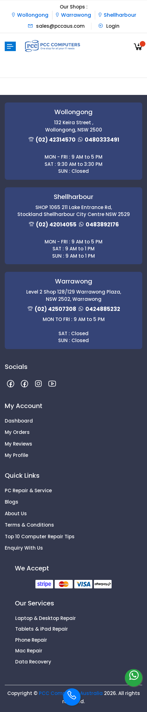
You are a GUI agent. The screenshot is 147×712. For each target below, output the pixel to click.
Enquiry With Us (24, 548)
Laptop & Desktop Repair (45, 618)
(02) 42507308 (55, 309)
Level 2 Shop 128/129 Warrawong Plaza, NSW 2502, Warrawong (73, 295)
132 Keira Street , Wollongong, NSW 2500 (73, 126)
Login (108, 26)
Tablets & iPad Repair (41, 629)
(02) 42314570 (56, 139)
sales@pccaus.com (56, 26)
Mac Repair (28, 650)
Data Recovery (33, 661)
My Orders (17, 432)
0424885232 (102, 309)
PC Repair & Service (28, 490)
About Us (16, 513)
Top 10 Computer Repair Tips (40, 536)
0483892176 (102, 224)
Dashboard (19, 420)
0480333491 (102, 139)
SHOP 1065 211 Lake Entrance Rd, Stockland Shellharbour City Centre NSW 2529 (73, 211)
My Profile (16, 455)
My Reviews (18, 444)
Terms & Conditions (29, 525)
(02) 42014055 (56, 224)
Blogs (11, 502)
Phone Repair (31, 640)
